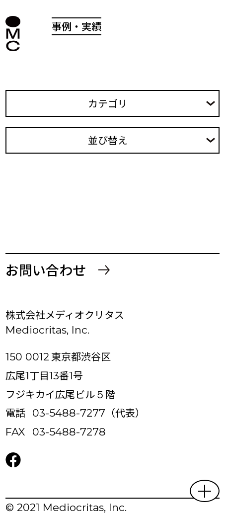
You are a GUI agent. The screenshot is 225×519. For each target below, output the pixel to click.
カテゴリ (108, 103)
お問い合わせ (45, 269)
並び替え (108, 140)
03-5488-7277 (68, 413)
